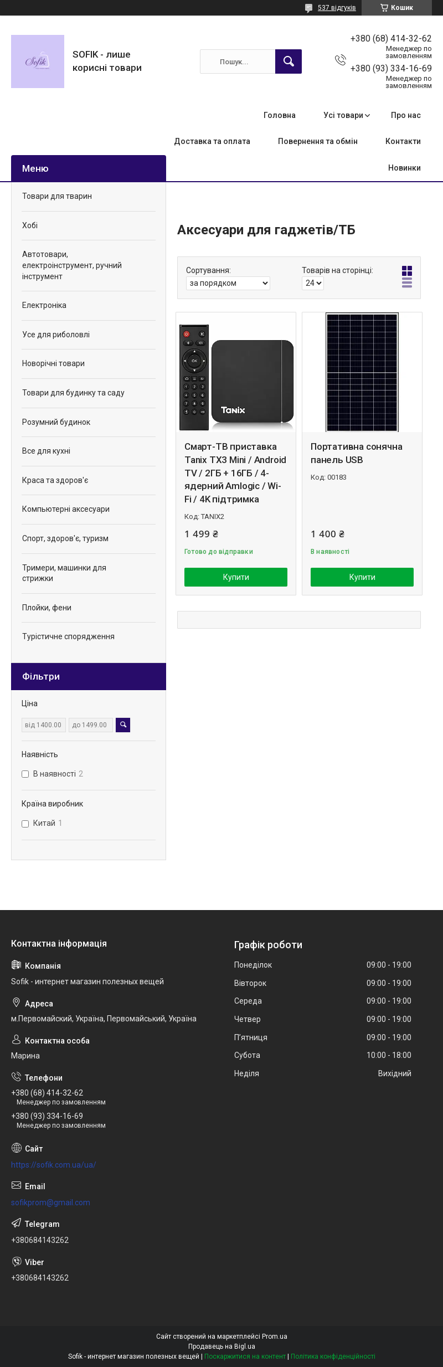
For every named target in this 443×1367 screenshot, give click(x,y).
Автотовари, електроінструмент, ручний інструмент (72, 265)
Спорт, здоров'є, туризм (65, 538)
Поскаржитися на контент (245, 1356)
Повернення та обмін (318, 141)
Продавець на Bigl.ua (221, 1346)
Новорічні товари (53, 363)
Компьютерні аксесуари (66, 509)
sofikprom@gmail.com (50, 1202)
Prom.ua (274, 1336)
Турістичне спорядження (68, 636)
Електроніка (44, 305)
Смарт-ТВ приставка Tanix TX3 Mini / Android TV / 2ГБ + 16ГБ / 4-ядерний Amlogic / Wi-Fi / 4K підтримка (235, 473)
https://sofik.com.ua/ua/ (53, 1164)
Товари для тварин (57, 196)
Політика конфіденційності (333, 1356)
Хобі (30, 225)
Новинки (404, 167)
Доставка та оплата (212, 141)
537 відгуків (337, 8)
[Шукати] (288, 61)
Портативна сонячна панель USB (356, 453)
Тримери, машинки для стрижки (64, 573)
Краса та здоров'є (55, 480)
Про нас (406, 115)
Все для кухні (46, 450)
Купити (236, 577)
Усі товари (343, 115)
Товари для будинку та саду (73, 392)
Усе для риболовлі (56, 334)
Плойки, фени (46, 607)
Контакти (403, 141)
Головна (280, 115)
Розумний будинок (56, 422)
